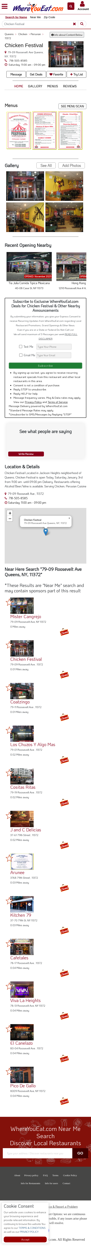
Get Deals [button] (36, 74)
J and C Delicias (25, 830)
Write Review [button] (25, 454)
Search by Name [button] (16, 17)
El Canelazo (21, 1043)
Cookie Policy (70, 1175)
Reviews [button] (70, 86)
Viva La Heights (25, 1000)
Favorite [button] (56, 74)
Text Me (27, 346)
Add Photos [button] (71, 165)
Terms (55, 1175)
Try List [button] (76, 74)
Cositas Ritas (23, 787)
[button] (70, 6)
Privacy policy (31, 1175)
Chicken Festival (26, 659)
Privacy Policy (33, 402)
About (17, 1175)
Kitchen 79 (20, 915)
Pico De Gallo (23, 1085)
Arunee (17, 872)
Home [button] (18, 86)
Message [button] (16, 74)
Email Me (27, 355)
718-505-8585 (17, 60)
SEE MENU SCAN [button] (72, 106)
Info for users (51, 1183)
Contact (66, 1183)
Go (80, 1153)
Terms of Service (58, 402)
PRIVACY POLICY (28, 1231)
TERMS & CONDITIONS (32, 1228)
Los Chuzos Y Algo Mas (32, 744)
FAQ (45, 1175)
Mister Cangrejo (25, 616)
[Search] (42, 23)
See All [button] (46, 165)
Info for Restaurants (30, 1183)
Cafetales (19, 957)
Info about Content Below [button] (66, 35)
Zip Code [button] (49, 17)
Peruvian (37, 34)
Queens (10, 34)
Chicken (24, 34)
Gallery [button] (35, 86)
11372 (8, 38)
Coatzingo (20, 702)
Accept (25, 1239)
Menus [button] (52, 86)
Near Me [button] (35, 17)
